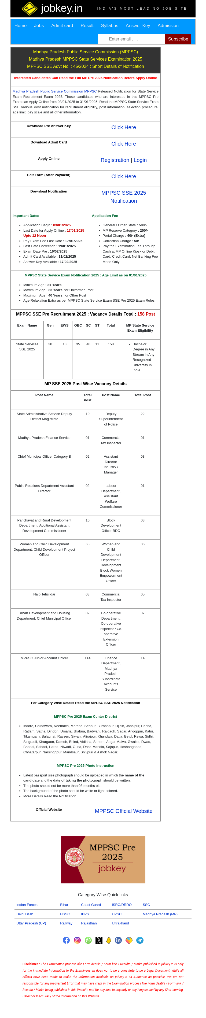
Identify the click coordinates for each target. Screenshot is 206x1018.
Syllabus (109, 25)
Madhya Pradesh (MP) (160, 914)
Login (140, 160)
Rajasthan (89, 923)
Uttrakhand (120, 923)
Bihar (64, 905)
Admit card (62, 25)
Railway (66, 923)
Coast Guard (91, 905)
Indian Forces (27, 905)
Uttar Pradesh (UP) (31, 923)
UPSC (117, 914)
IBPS (85, 914)
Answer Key (138, 25)
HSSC (65, 914)
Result (87, 25)
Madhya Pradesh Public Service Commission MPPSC (55, 91)
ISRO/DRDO (122, 905)
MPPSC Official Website (124, 811)
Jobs (39, 25)
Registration (115, 160)
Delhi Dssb (24, 914)
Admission (168, 25)
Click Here (123, 127)
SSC (146, 905)
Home (20, 25)
